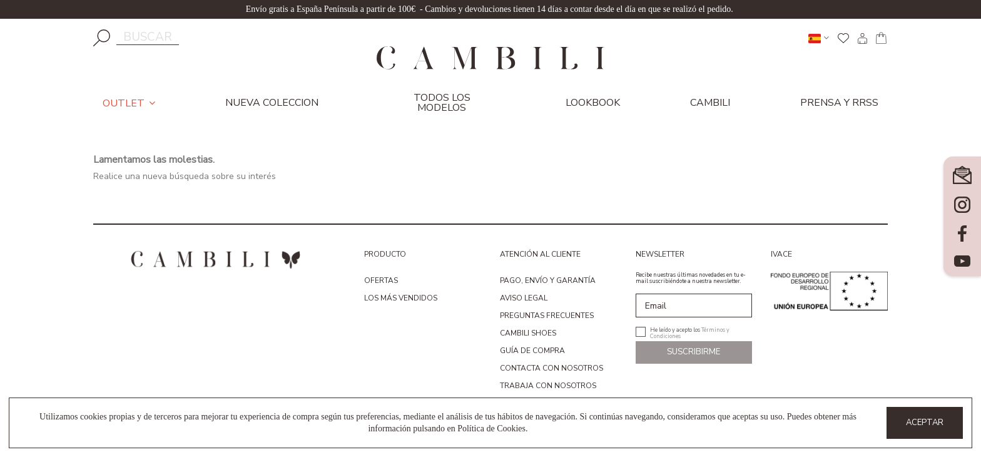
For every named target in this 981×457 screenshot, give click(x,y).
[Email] (694, 305)
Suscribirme (693, 351)
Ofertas (381, 280)
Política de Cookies (491, 428)
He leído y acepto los (689, 332)
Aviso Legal (523, 298)
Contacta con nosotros (551, 368)
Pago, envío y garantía (548, 280)
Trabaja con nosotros (548, 386)
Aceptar (924, 422)
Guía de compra (532, 351)
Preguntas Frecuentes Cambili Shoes (547, 324)
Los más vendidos (400, 298)
